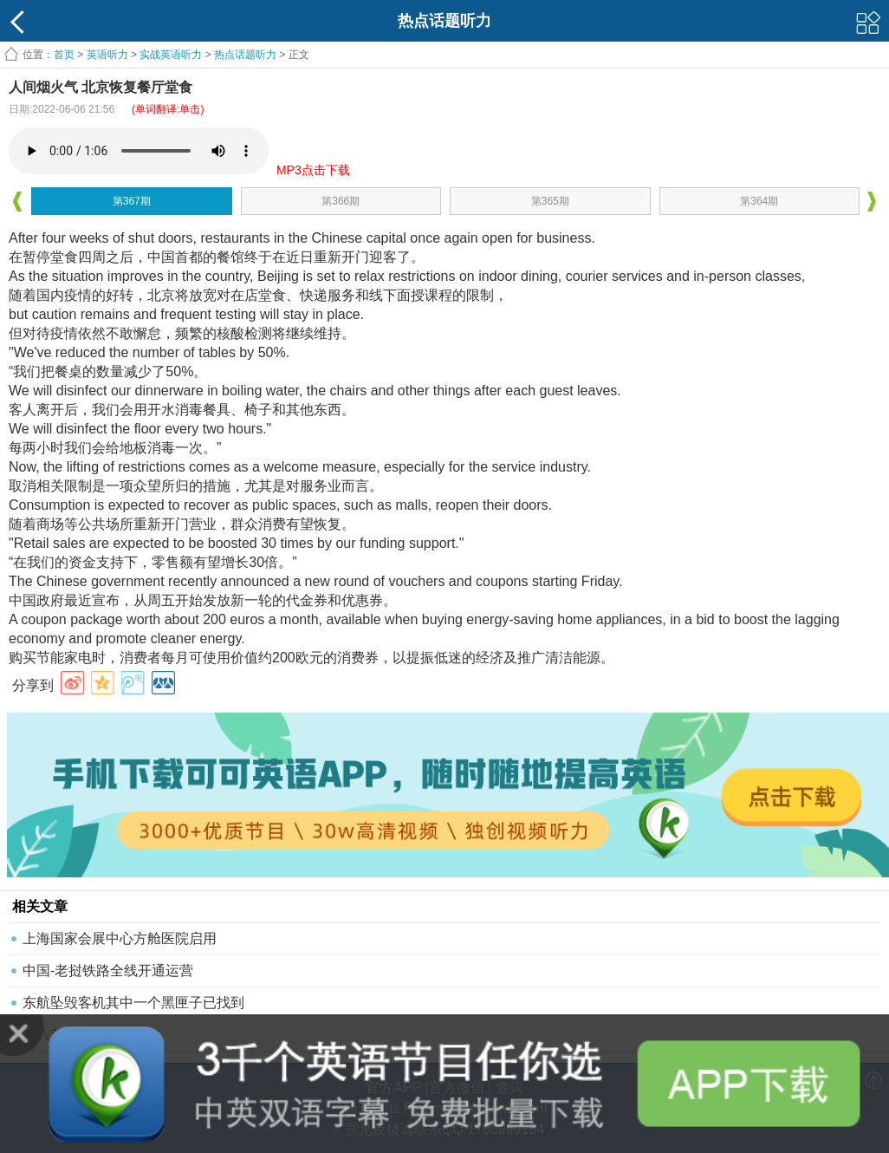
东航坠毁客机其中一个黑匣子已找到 (133, 1002)
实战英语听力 (171, 55)
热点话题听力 (245, 55)
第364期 (759, 201)
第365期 (550, 201)
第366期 (340, 201)
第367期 (132, 201)
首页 (64, 55)
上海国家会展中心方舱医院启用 (120, 938)
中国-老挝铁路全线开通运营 (108, 970)
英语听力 (107, 55)
